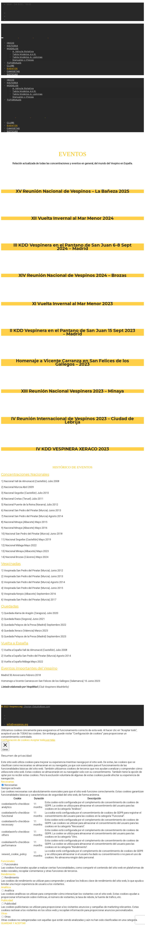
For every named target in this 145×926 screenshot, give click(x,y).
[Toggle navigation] (2, 37)
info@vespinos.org (17, 724)
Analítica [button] (6, 887)
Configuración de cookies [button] (15, 740)
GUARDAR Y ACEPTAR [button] (13, 923)
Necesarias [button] (7, 781)
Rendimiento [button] (8, 874)
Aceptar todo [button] (37, 740)
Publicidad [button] (7, 900)
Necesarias (11, 784)
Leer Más (50, 740)
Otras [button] (4, 913)
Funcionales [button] (8, 861)
